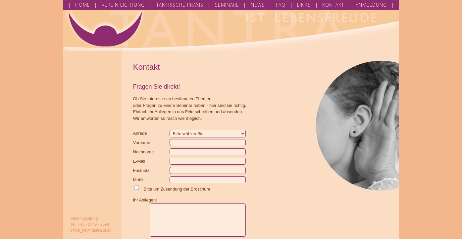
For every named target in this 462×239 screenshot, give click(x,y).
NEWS (258, 5)
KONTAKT (333, 5)
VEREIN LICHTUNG (123, 5)
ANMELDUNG (371, 5)
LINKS (304, 5)
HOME (82, 5)
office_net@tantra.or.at (91, 230)
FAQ (280, 5)
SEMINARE (227, 5)
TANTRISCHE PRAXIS (179, 5)
